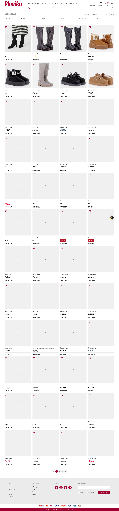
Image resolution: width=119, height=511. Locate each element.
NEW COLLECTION (67, 4)
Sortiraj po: (87, 14)
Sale (28, 8)
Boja (31, 19)
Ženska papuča (64, 90)
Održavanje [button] (54, 4)
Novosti (11, 494)
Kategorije (13, 19)
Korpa (33, 489)
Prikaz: (106, 14)
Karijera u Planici (13, 489)
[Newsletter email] (94, 487)
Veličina (68, 19)
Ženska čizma (8, 54)
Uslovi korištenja (13, 487)
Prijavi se (34, 494)
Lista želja (34, 491)
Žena (81, 492)
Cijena (105, 19)
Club (77, 4)
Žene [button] (28, 4)
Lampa (71, 509)
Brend (50, 19)
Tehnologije (87, 19)
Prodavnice (12, 491)
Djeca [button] (44, 4)
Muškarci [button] (36, 4)
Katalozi (11, 496)
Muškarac (91, 492)
